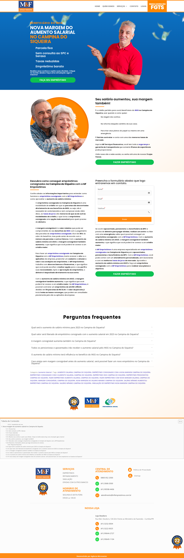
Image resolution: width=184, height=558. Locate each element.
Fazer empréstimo (124, 162)
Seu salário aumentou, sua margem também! (21, 439)
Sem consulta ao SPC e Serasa (17, 431)
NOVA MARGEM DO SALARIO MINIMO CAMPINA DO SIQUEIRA (99, 380)
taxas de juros (118, 260)
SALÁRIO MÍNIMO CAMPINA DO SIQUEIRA (75, 383)
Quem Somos (108, 6)
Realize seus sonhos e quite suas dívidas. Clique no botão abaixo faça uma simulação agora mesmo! (36, 437)
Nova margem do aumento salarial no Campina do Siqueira (23, 427)
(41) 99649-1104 (107, 539)
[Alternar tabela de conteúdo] (179, 421)
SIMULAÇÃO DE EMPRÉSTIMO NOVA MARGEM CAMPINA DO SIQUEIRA (118, 383)
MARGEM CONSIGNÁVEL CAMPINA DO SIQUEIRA (56, 380)
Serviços (121, 6)
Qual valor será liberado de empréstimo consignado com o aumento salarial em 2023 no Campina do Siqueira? (40, 448)
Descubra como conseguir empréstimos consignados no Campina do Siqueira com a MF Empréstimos (36, 441)
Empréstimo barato (14, 435)
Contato (134, 6)
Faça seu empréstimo (53, 79)
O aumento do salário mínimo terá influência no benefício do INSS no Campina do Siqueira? (35, 454)
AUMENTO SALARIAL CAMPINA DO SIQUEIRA (74, 372)
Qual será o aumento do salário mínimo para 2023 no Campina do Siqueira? (30, 446)
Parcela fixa (12, 429)
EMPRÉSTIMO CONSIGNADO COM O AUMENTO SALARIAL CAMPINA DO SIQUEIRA (61, 375)
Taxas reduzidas (13, 433)
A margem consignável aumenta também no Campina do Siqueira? (28, 450)
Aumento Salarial (45, 372)
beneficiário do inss (17, 424)
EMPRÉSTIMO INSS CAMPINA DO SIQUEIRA (109, 375)
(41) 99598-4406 (107, 489)
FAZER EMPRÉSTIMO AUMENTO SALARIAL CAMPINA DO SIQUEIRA (74, 378)
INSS (137, 110)
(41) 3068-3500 (107, 483)
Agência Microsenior (99, 556)
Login (143, 6)
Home (97, 6)
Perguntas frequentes (16, 444)
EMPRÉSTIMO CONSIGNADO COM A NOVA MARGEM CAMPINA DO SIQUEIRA (121, 372)
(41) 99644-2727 (107, 533)
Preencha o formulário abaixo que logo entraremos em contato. (26, 443)
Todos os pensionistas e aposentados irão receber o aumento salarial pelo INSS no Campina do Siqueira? (39, 452)
